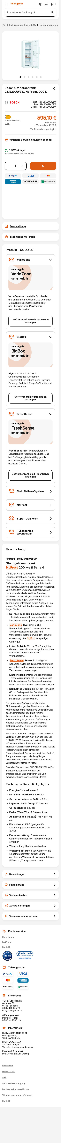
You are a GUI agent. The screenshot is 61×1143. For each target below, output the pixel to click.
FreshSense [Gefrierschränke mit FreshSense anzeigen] (17, 660)
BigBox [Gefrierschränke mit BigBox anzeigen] (31, 638)
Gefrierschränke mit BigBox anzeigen (30, 398)
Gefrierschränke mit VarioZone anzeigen (31, 321)
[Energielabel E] (8, 117)
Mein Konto (8, 937)
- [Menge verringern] (8, 165)
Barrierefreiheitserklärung (15, 1089)
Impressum (7, 1066)
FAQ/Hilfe (7, 942)
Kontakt (6, 947)
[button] (7, 123)
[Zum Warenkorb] (53, 4)
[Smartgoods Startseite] (16, 4)
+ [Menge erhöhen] (22, 165)
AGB (4, 1077)
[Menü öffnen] (6, 4)
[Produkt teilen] (54, 88)
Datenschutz (8, 1071)
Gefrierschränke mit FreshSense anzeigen (30, 475)
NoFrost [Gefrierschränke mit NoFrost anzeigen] (12, 567)
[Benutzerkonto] (46, 4)
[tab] (30, 226)
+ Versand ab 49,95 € (45, 125)
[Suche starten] (52, 12)
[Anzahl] (15, 166)
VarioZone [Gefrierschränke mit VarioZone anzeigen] (16, 624)
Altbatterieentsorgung (13, 1083)
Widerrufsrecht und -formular (17, 1095)
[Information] (40, 4)
